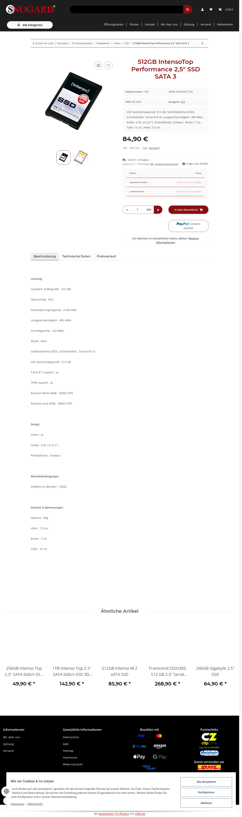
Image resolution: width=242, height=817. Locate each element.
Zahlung (189, 24)
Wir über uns (169, 24)
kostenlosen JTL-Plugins (114, 814)
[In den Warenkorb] (34, 56)
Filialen (134, 24)
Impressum (19, 805)
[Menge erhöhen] (158, 210)
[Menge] (137, 210)
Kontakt (150, 24)
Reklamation (225, 24)
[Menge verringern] (127, 210)
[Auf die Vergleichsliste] (98, 65)
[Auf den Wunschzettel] (108, 65)
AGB (65, 744)
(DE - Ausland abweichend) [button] (164, 164)
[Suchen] (126, 9)
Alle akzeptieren (204, 783)
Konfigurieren (204, 793)
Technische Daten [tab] (76, 256)
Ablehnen (204, 803)
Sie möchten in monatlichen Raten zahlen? (165, 240)
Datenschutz (36, 805)
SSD (183, 101)
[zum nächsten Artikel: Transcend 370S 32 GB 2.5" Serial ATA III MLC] (202, 43)
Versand (205, 24)
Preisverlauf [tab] (106, 256)
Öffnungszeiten (114, 24)
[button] (202, 9)
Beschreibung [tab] (45, 256)
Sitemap (68, 751)
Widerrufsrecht (72, 764)
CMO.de (140, 814)
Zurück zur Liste (44, 43)
